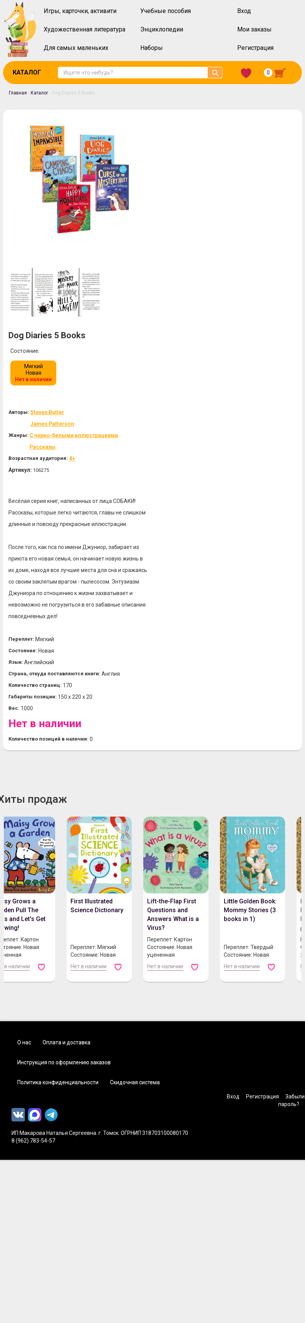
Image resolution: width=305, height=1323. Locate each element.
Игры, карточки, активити (80, 11)
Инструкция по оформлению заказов (64, 860)
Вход (244, 11)
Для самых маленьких (76, 47)
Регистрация (255, 47)
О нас (24, 840)
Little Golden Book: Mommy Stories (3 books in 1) (249, 707)
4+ (225, 244)
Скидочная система (135, 879)
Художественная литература (84, 29)
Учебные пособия (165, 11)
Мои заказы (254, 29)
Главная (18, 93)
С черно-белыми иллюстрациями (230, 221)
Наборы (151, 47)
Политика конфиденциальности (57, 879)
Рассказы (195, 232)
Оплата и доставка (66, 840)
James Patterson (206, 209)
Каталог (27, 72)
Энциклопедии (161, 29)
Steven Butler (201, 198)
